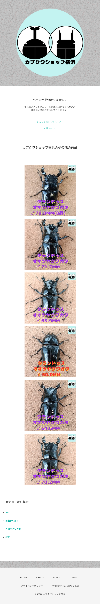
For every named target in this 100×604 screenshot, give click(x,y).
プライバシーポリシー (32, 586)
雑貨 (7, 537)
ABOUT (40, 577)
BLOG (56, 577)
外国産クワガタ (13, 529)
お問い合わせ (50, 128)
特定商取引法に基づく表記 (65, 586)
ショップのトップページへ (50, 122)
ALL (7, 512)
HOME (23, 577)
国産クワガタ (12, 521)
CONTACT (74, 577)
